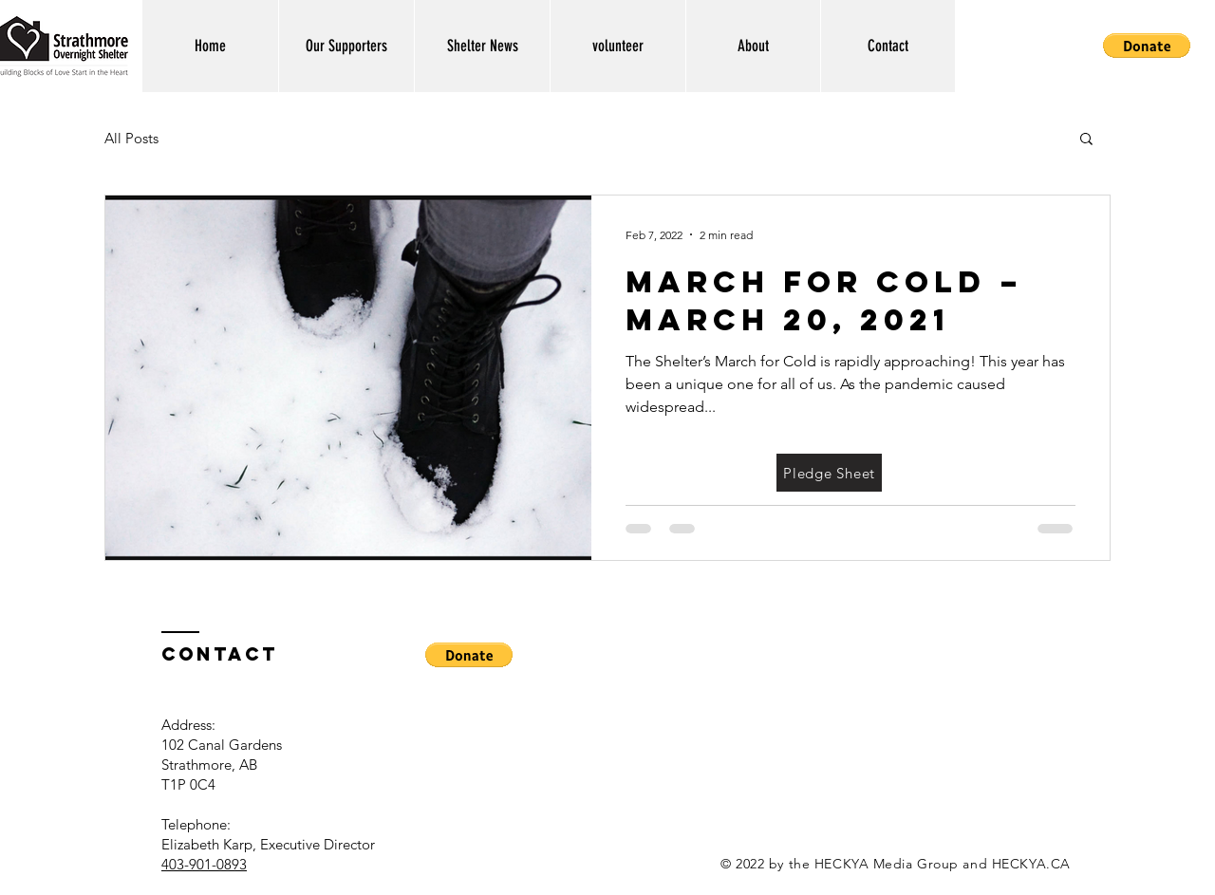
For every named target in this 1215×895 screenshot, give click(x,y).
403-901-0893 (204, 864)
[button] (1146, 45)
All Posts (131, 138)
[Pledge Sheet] (829, 473)
